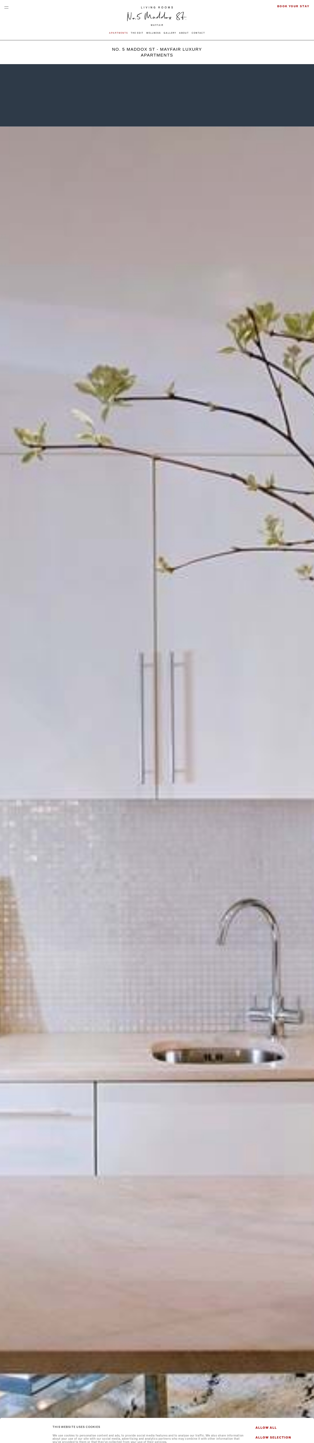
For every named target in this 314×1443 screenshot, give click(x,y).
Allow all (266, 1403)
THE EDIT (137, 33)
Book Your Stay (293, 6)
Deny (280, 1424)
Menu (6, 6)
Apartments (118, 33)
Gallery (170, 33)
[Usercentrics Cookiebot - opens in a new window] (25, 1435)
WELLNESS (153, 33)
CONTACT (198, 33)
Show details (223, 1435)
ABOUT (184, 33)
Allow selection (273, 1413)
